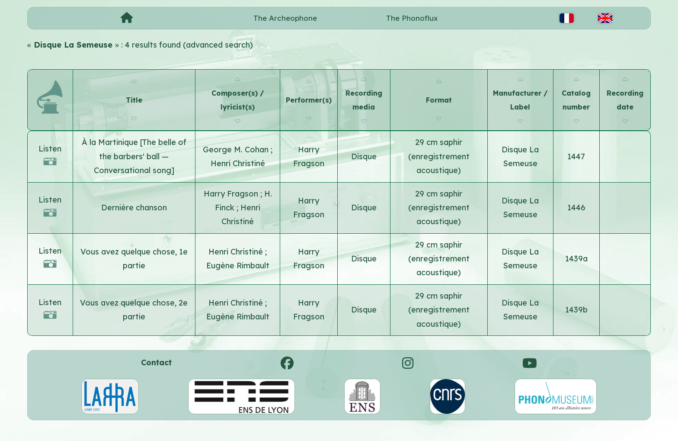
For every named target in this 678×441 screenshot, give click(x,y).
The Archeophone (285, 18)
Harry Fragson (232, 194)
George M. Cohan (237, 150)
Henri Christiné (238, 163)
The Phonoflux (412, 18)
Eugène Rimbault (237, 265)
